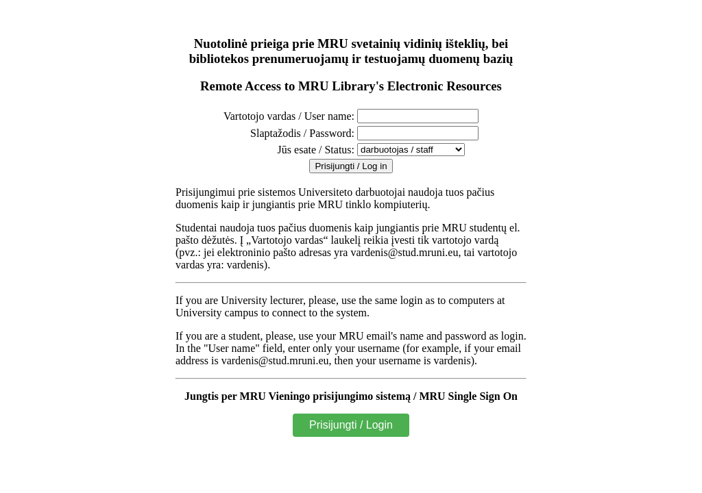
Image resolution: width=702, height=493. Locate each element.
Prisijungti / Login (351, 425)
